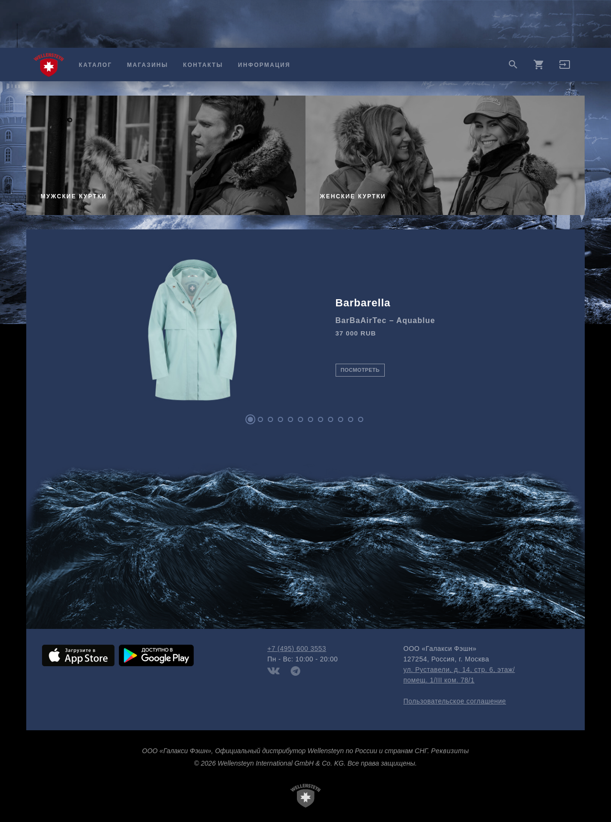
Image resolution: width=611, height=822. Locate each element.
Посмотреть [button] (360, 370)
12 (360, 419)
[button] (564, 68)
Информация (264, 65)
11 (350, 419)
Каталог (95, 65)
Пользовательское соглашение (454, 701)
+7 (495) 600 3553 (296, 648)
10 (340, 419)
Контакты (203, 65)
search (513, 64)
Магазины (147, 65)
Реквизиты (450, 751)
